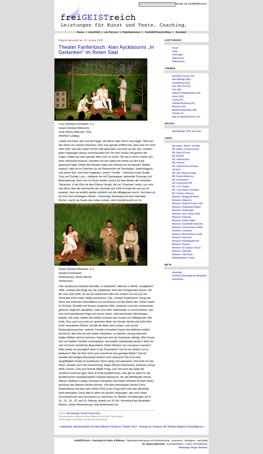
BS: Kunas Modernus (183, 176)
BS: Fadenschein (180, 159)
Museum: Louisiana (182, 230)
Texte (175, 51)
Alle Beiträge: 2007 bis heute (186, 131)
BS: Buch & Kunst (181, 152)
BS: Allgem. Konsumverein (185, 149)
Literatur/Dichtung (181, 103)
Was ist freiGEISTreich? (184, 116)
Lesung (176, 99)
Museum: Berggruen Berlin (185, 196)
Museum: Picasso (181, 244)
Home (80, 32)
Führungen (177, 54)
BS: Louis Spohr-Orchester (185, 190)
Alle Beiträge (178, 79)
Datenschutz (178, 61)
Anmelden (177, 272)
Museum (176, 106)
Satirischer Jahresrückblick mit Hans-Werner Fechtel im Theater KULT (99, 426)
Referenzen (178, 58)
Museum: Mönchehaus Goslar (187, 234)
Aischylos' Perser (180, 76)
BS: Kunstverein (180, 179)
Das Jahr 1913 (179, 86)
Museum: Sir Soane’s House (186, 247)
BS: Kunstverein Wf (182, 183)
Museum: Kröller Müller (183, 220)
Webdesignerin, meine (183, 257)
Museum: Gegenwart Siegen (186, 207)
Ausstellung (178, 82)
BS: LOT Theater (180, 186)
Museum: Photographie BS (185, 241)
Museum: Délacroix (181, 200)
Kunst (175, 48)
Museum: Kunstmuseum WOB (187, 227)
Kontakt (181, 32)
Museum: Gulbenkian (183, 210)
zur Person (111, 32)
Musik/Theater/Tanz (182, 110)
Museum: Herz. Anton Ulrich (186, 213)
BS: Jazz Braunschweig (184, 173)
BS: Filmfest (178, 162)
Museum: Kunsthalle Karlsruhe (187, 223)
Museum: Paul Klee (182, 237)
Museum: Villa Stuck (182, 254)
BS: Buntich (178, 156)
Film (174, 89)
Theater (176, 113)
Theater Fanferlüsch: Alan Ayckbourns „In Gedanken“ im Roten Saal (106, 49)
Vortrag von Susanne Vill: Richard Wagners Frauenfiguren (170, 426)
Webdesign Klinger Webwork (193, 447)
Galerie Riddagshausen (184, 93)
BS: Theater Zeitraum (183, 193)
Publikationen (131, 32)
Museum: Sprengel (181, 251)
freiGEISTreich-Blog (158, 32)
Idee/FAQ (94, 32)
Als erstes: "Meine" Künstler (186, 145)
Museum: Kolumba (181, 217)
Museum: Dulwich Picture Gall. (187, 203)
